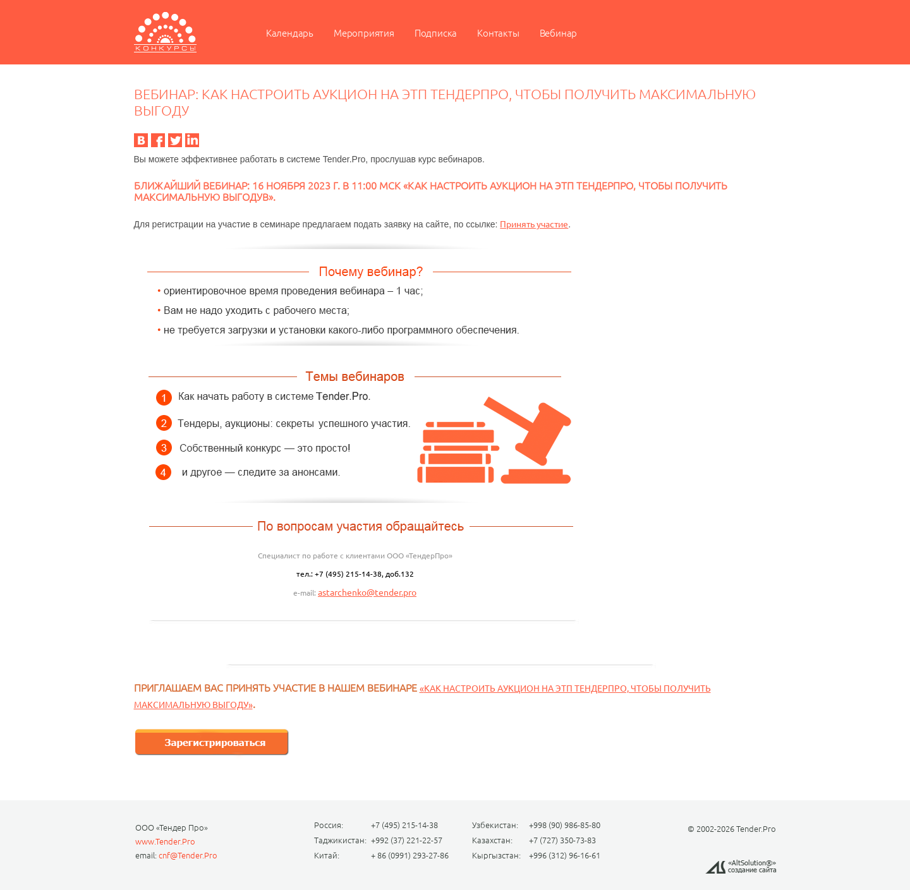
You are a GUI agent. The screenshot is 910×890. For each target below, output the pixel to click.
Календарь (289, 33)
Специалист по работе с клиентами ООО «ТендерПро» (355, 555)
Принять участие (534, 224)
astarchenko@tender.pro (367, 592)
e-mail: (305, 593)
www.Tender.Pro (165, 841)
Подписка (436, 33)
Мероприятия (364, 33)
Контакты (498, 33)
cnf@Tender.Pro (188, 855)
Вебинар (559, 33)
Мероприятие (165, 32)
